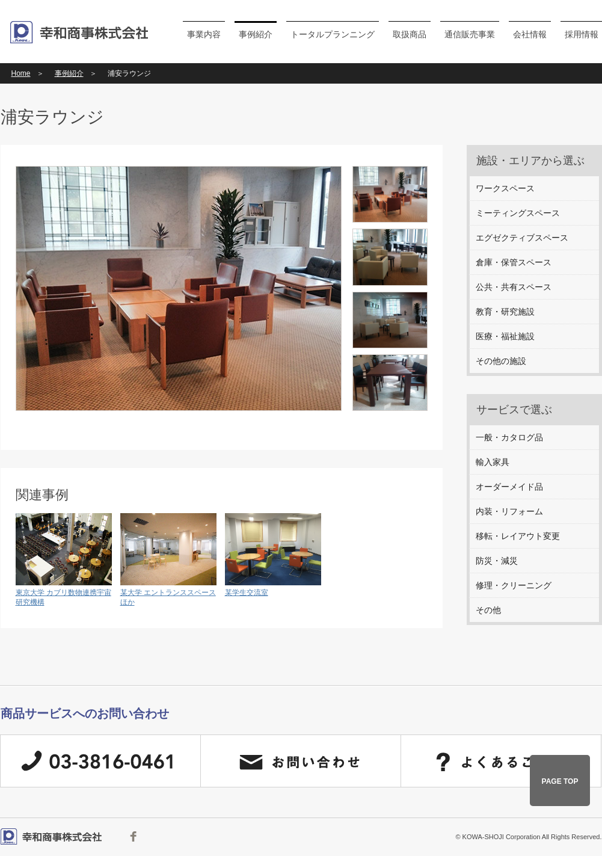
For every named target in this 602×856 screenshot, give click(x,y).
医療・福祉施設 (505, 336)
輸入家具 (492, 462)
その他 (488, 610)
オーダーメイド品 (509, 486)
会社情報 (530, 34)
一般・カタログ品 (509, 437)
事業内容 (204, 34)
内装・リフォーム (509, 511)
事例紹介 (255, 34)
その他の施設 (501, 361)
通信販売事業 (469, 34)
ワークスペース (505, 188)
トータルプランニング (332, 34)
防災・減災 (497, 560)
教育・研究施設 (505, 311)
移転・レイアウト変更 (518, 536)
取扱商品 (409, 34)
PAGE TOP (560, 781)
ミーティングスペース (518, 213)
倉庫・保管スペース (513, 262)
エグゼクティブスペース (522, 237)
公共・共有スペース (513, 287)
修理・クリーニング (513, 585)
